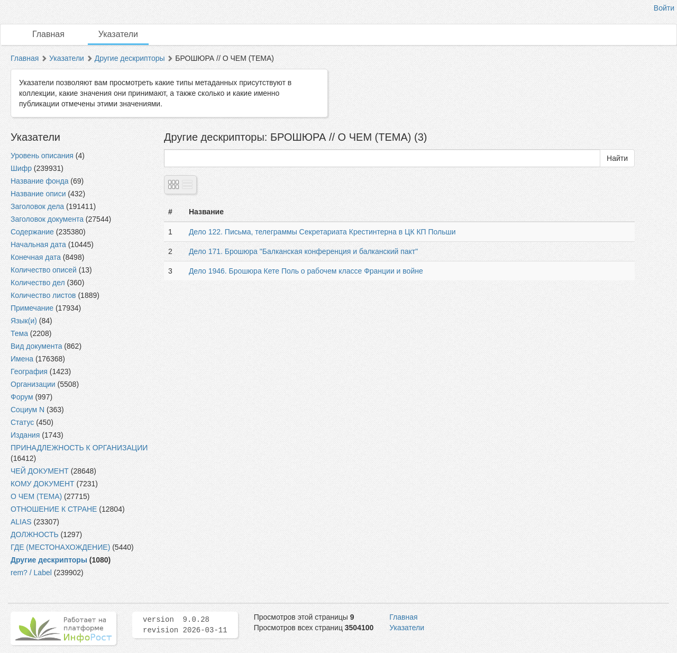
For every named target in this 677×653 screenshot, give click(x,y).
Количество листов (43, 295)
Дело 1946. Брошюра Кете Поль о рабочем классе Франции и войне (306, 271)
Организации (33, 384)
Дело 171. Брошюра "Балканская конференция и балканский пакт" (303, 251)
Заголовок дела (37, 206)
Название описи (38, 193)
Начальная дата (38, 244)
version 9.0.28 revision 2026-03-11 (185, 624)
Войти (664, 8)
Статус (22, 422)
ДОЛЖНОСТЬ (35, 534)
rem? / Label (31, 572)
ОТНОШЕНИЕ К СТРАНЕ (54, 509)
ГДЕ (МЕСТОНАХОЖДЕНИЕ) (60, 547)
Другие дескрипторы (130, 58)
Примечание (32, 308)
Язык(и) (24, 320)
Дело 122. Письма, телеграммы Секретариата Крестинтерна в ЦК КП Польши (322, 232)
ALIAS (21, 522)
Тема (19, 333)
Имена (22, 359)
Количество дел (38, 282)
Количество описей (44, 270)
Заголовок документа (47, 219)
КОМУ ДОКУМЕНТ (43, 483)
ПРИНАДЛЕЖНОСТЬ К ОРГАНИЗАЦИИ (79, 447)
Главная (48, 34)
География (29, 371)
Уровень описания (42, 155)
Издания (25, 435)
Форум (22, 397)
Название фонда (39, 181)
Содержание (32, 232)
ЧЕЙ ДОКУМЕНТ (40, 471)
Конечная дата (36, 257)
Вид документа (36, 346)
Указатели (118, 34)
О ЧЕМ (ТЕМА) (36, 496)
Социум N (27, 409)
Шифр (21, 168)
